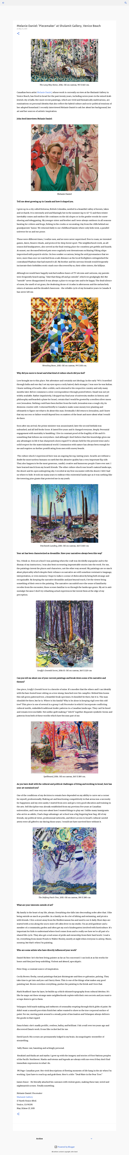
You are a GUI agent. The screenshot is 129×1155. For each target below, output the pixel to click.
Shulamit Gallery (25, 1097)
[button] (18, 33)
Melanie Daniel (44, 92)
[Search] (9, 3)
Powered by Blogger (64, 1147)
